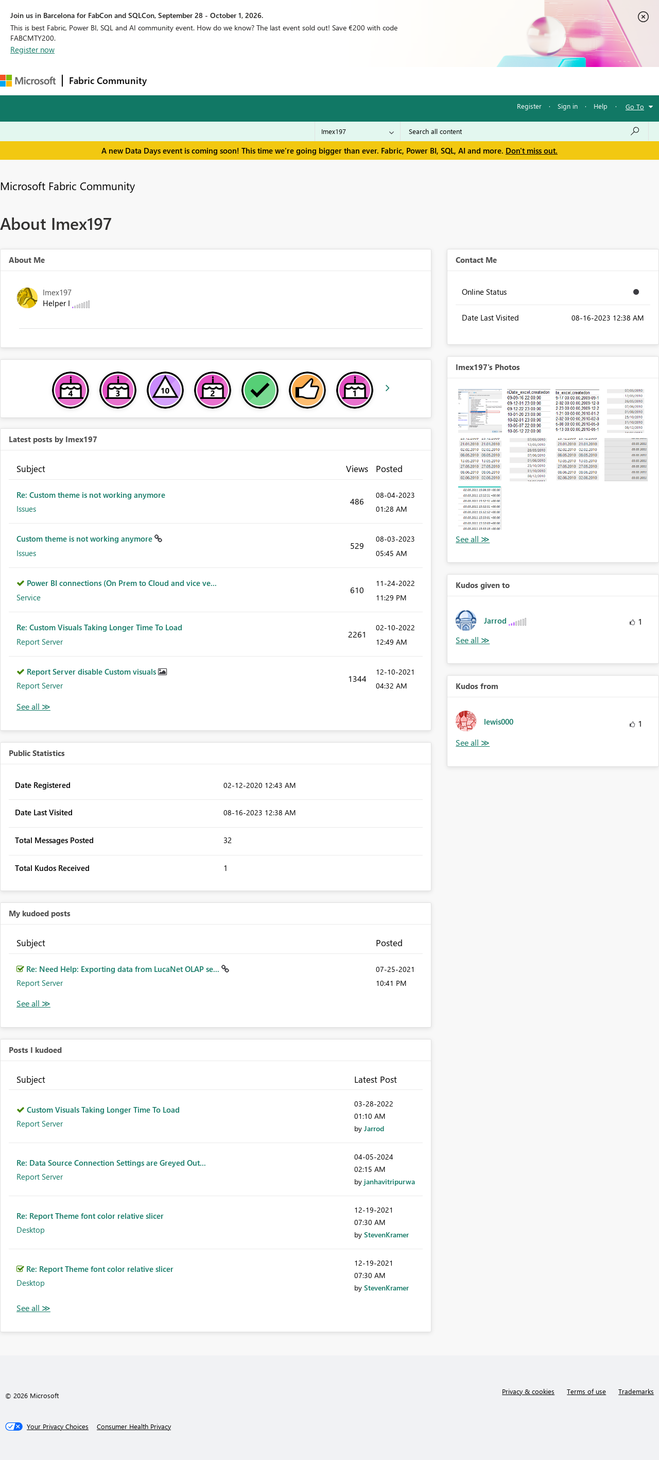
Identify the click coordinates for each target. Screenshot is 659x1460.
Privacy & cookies (528, 1391)
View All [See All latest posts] (33, 707)
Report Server (39, 641)
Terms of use (586, 1391)
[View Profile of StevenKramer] (386, 1234)
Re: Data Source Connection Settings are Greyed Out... (111, 1162)
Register (529, 106)
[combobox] (524, 131)
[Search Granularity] (357, 131)
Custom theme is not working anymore (85, 538)
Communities (303, 80)
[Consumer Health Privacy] (134, 1426)
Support (433, 80)
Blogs (349, 80)
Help (601, 106)
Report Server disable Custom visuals (92, 671)
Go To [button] (635, 106)
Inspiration (215, 80)
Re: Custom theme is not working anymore (90, 495)
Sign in (568, 106)
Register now (32, 49)
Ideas (258, 80)
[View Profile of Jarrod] (374, 1128)
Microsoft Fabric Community (67, 185)
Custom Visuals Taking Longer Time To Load (103, 1109)
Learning (389, 80)
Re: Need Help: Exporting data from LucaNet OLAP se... (123, 969)
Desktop (30, 1229)
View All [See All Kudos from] (473, 743)
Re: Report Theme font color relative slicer (90, 1216)
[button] (479, 410)
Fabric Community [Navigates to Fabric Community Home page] (108, 80)
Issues (26, 509)
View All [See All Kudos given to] (473, 640)
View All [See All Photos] (473, 539)
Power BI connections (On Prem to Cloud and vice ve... (122, 583)
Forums (170, 80)
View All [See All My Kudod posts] (33, 1004)
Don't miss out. (532, 150)
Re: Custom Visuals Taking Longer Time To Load (99, 627)
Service (28, 597)
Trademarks (636, 1391)
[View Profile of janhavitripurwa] (389, 1181)
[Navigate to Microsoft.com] (28, 81)
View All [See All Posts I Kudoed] (33, 1308)
